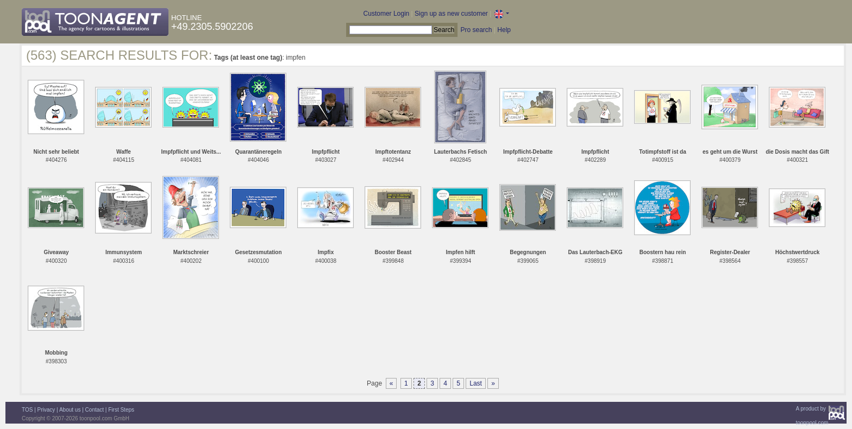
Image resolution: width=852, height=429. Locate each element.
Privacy (46, 410)
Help (504, 30)
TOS (27, 410)
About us (69, 410)
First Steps (121, 410)
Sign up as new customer (451, 13)
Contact (94, 410)
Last (475, 383)
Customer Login (387, 13)
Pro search (476, 30)
